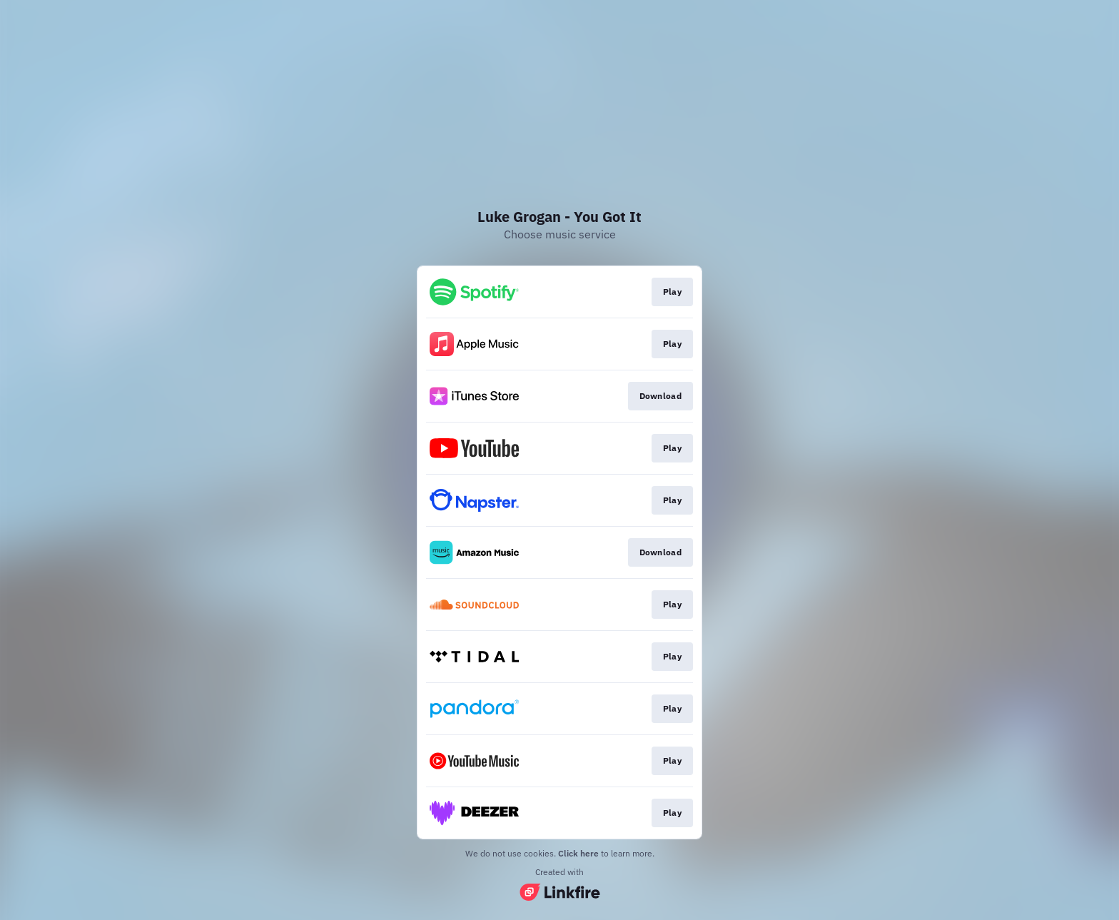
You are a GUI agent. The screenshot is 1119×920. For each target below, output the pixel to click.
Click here (578, 853)
